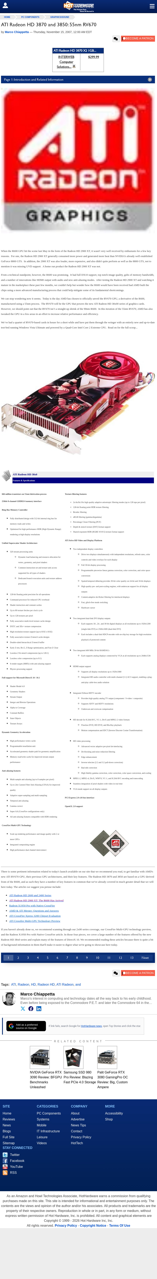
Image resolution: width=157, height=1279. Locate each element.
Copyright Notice (93, 1225)
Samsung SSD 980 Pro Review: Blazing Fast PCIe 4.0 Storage (80, 1077)
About (75, 1113)
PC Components (30, 17)
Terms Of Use (119, 1225)
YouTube (16, 1166)
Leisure (42, 1137)
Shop (109, 1119)
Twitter (15, 1155)
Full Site (9, 1137)
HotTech (77, 1143)
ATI (13, 984)
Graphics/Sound (59, 17)
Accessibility (114, 1113)
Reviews (9, 1119)
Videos (42, 1143)
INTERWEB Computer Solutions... (65, 62)
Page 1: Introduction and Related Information (79, 80)
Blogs (7, 1131)
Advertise (78, 1119)
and (78, 984)
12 (120, 958)
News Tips (78, 1125)
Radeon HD (46, 984)
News (7, 1125)
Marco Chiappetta (37, 994)
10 (97, 958)
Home (7, 1113)
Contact (76, 1131)
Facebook (17, 1160)
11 (109, 958)
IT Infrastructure (48, 1131)
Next (145, 958)
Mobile (41, 1125)
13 (131, 958)
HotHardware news (91, 1026)
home (7, 17)
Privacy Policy (81, 1137)
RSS (13, 1172)
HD (33, 984)
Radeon (23, 984)
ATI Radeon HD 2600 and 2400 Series (30, 895)
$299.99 (93, 57)
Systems (43, 1119)
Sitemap (9, 1143)
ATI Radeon (65, 984)
